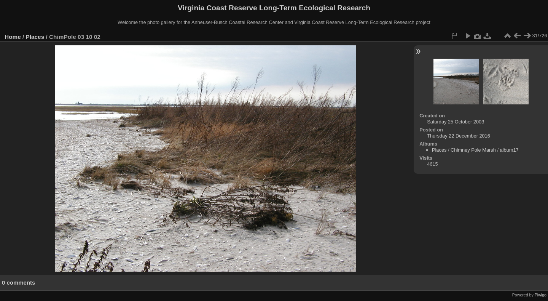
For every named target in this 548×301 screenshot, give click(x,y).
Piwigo (540, 295)
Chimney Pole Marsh (473, 150)
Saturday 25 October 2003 (455, 122)
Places (35, 37)
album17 (509, 150)
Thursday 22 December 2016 (458, 136)
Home (13, 37)
